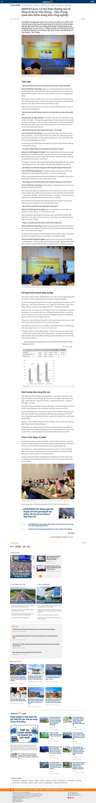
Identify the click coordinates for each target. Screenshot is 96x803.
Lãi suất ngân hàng (70, 780)
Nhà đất (14, 648)
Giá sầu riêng (24, 782)
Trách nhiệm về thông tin (17, 801)
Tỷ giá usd (31, 780)
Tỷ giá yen (36, 780)
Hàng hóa (15, 631)
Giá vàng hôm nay (16, 780)
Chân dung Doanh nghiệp (47, 5)
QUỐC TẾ (31, 789)
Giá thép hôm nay (16, 782)
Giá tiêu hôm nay (61, 780)
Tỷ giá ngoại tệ (24, 780)
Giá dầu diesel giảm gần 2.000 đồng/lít (20, 617)
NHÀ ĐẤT (41, 789)
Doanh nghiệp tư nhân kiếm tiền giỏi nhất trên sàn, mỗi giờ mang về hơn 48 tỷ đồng (49, 606)
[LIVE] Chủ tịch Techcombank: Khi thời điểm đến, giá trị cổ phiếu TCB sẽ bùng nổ (50, 529)
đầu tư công (18, 546)
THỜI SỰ (15, 789)
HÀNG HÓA (26, 789)
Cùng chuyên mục (44, 584)
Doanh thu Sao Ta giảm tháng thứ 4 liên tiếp (48, 615)
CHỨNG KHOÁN (48, 789)
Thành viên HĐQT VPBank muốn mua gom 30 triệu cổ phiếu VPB (56, 734)
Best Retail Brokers (49, 782)
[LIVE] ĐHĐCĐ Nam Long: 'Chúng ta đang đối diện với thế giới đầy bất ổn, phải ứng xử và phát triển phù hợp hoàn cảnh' (50, 525)
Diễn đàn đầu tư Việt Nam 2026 (60, 782)
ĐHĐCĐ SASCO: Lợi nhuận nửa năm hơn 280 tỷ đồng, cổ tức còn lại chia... (43, 558)
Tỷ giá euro (42, 780)
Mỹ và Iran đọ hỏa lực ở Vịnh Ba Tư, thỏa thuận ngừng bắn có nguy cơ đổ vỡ (53, 677)
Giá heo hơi (48, 780)
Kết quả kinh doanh (27, 5)
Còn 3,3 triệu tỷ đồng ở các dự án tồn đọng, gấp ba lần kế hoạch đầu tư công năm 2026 (23, 606)
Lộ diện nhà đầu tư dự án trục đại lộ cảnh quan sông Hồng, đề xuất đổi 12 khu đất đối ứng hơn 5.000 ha (18, 678)
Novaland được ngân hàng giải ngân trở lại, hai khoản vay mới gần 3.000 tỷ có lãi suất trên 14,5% (36, 701)
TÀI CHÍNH (36, 789)
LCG (24, 546)
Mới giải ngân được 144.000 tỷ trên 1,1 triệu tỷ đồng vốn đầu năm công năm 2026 (22, 601)
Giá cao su (41, 782)
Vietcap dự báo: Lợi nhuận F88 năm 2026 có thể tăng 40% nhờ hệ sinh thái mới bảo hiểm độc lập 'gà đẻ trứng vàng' (79, 750)
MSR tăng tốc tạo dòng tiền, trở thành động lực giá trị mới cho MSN (49, 618)
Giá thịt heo (30, 782)
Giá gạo (35, 782)
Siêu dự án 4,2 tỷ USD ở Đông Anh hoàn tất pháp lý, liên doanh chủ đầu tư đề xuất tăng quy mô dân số (36, 645)
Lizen (28, 546)
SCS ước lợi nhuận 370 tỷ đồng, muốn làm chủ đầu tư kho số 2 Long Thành (44, 567)
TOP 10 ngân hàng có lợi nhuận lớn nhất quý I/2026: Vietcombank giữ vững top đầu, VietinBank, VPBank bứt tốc (28, 756)
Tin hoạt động (59, 5)
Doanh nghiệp (15, 5)
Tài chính (12, 703)
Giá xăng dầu (78, 780)
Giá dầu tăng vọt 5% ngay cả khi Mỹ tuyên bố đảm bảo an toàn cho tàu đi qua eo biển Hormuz (53, 700)
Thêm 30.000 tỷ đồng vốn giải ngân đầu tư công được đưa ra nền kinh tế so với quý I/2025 (22, 614)
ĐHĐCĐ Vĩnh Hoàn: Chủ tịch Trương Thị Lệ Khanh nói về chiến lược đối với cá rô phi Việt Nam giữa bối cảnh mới (50, 611)
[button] (40, 576)
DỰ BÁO (20, 789)
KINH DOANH (62, 789)
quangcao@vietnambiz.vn (76, 795)
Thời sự (74, 771)
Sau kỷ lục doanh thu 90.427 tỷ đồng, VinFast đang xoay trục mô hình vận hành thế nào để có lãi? (79, 736)
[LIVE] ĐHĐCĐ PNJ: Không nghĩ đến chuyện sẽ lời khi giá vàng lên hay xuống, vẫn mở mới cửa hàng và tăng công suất (38, 513)
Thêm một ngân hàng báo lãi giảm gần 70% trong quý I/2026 (18, 699)
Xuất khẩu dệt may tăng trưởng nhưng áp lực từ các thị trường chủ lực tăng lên (34, 629)
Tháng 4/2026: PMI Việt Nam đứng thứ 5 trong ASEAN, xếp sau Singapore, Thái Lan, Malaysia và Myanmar (79, 765)
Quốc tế (14, 639)
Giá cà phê (54, 780)
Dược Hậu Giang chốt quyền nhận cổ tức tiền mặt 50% (48, 601)
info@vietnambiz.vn (19, 800)
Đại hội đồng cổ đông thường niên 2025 (21, 575)
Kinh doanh (75, 741)
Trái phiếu (68, 5)
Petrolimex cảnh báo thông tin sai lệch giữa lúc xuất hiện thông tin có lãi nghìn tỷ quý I (35, 677)
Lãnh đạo (36, 5)
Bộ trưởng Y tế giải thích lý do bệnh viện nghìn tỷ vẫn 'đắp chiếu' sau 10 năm (22, 610)
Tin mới (15, 626)
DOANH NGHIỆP (55, 789)
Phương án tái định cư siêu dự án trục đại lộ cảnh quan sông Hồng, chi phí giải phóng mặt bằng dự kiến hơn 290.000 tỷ (55, 721)
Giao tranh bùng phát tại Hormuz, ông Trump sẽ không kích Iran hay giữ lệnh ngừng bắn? (35, 636)
